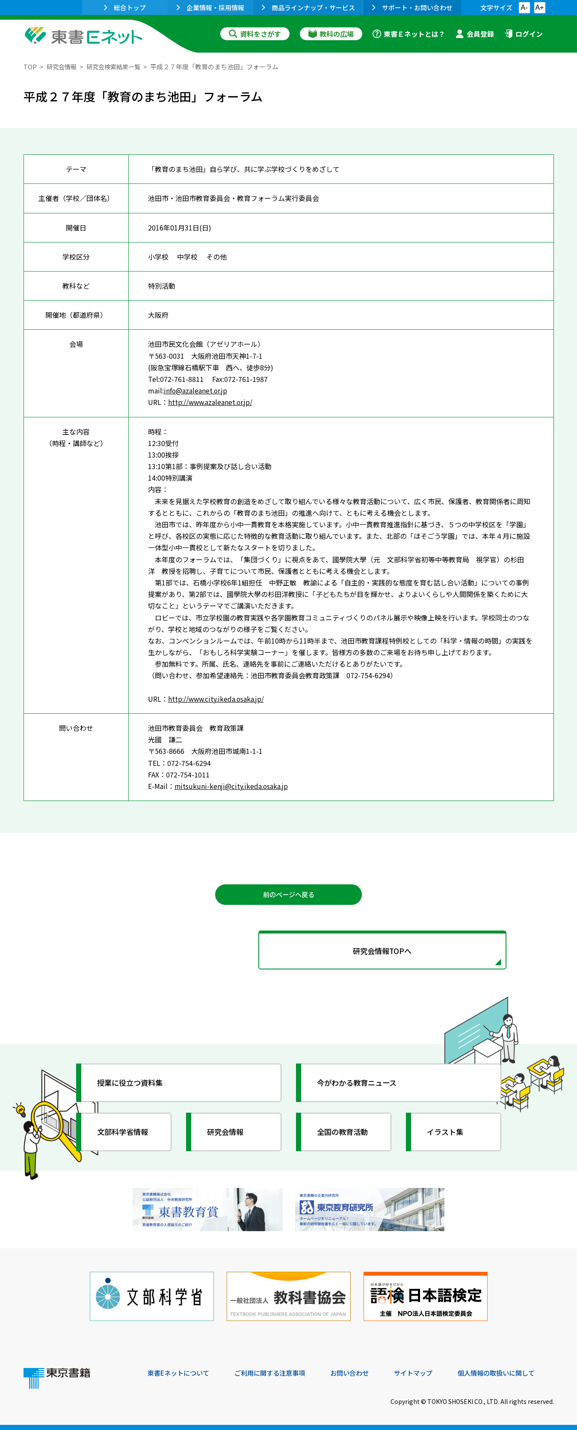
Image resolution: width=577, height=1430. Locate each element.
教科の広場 (331, 34)
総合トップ (125, 7)
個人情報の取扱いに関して (513, 1372)
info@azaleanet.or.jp (196, 390)
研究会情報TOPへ (289, 952)
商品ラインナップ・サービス (308, 7)
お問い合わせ (359, 1372)
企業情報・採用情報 (210, 7)
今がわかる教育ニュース (360, 1084)
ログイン (523, 34)
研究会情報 (63, 66)
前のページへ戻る (288, 895)
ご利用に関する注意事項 (276, 1372)
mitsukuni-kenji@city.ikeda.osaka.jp (233, 786)
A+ (539, 7)
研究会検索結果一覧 (117, 66)
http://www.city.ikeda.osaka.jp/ (218, 699)
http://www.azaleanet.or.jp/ (212, 402)
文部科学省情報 (125, 1134)
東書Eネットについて (180, 1372)
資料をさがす (255, 34)
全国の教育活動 (345, 1134)
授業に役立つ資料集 (133, 1084)
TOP (30, 66)
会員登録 (475, 34)
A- (524, 7)
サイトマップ (426, 1372)
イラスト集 (447, 1134)
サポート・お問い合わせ (412, 7)
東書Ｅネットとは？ (409, 34)
